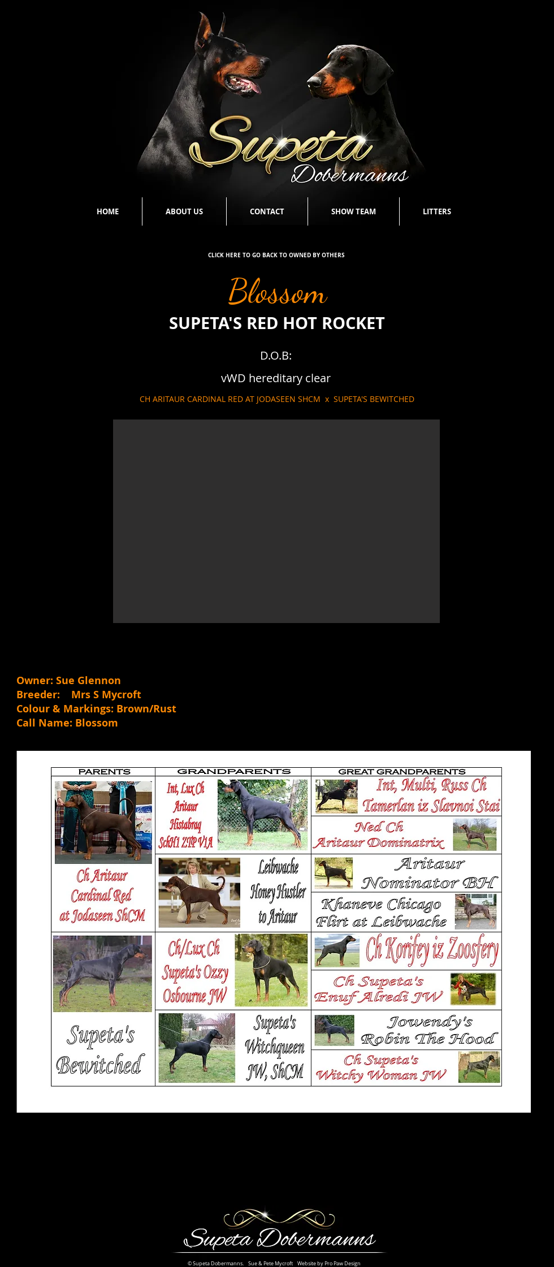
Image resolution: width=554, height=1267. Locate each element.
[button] (276, 521)
